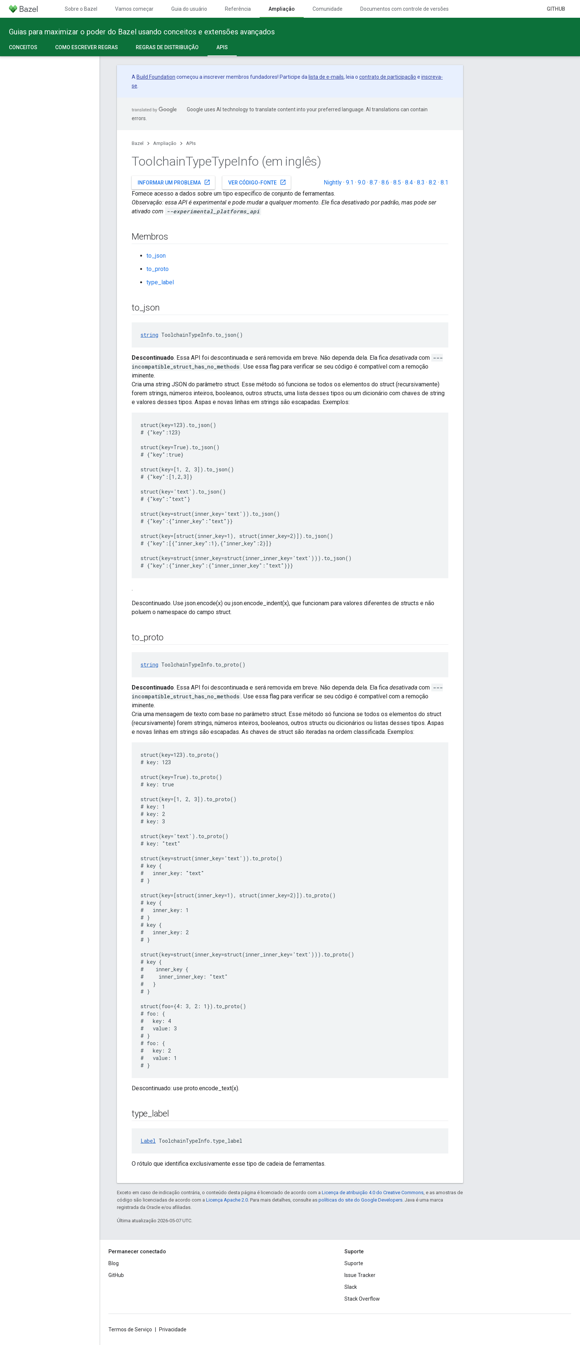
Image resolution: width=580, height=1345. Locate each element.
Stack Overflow (362, 1299)
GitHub (556, 9)
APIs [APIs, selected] (222, 47)
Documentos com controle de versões (404, 9)
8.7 (373, 182)
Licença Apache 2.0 (227, 1200)
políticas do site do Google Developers (360, 1200)
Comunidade (328, 9)
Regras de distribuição (167, 47)
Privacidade (172, 1329)
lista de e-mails (326, 77)
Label (148, 1140)
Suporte (353, 1263)
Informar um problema (174, 182)
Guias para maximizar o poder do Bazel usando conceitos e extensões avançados (142, 31)
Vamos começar (134, 9)
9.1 (350, 182)
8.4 (409, 182)
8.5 (397, 182)
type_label (160, 282)
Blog (113, 1263)
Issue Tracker (359, 1275)
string (149, 334)
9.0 (361, 182)
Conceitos (23, 47)
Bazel (138, 143)
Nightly (333, 182)
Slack (350, 1287)
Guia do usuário (189, 9)
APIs (191, 143)
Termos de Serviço (130, 1329)
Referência (238, 9)
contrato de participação (387, 77)
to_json (156, 255)
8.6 (385, 182)
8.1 (444, 182)
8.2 (432, 182)
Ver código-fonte (257, 182)
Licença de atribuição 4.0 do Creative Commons (373, 1192)
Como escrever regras (86, 47)
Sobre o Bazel (81, 9)
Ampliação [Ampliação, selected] (282, 9)
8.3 (421, 182)
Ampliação (164, 143)
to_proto (157, 268)
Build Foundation (155, 77)
